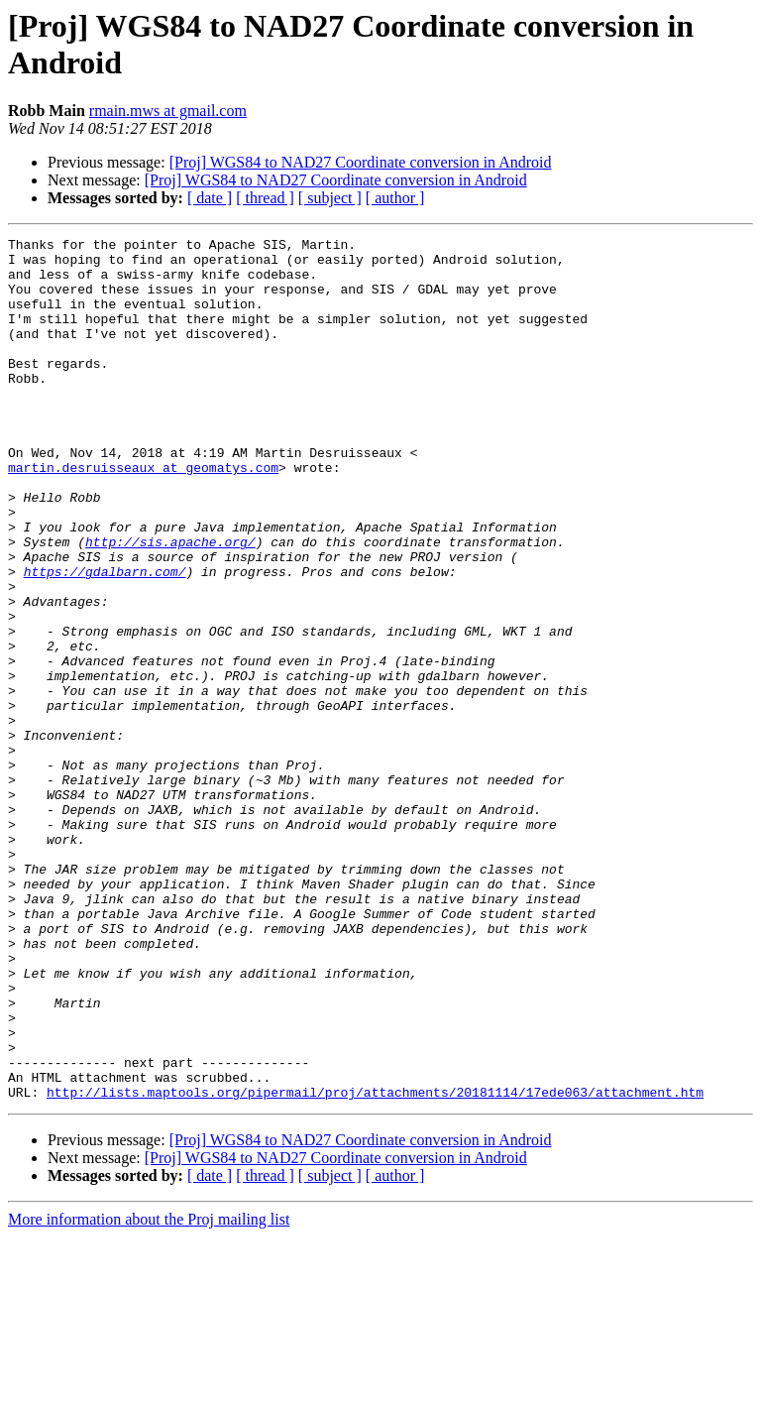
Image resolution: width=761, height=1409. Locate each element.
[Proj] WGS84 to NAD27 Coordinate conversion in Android (360, 162)
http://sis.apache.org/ (170, 604)
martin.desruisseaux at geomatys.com (143, 515)
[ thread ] (265, 197)
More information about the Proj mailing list (148, 1391)
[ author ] (395, 197)
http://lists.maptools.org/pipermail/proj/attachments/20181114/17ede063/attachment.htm (375, 1264)
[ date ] (209, 197)
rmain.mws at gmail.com (168, 110)
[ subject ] (330, 197)
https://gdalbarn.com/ (105, 639)
